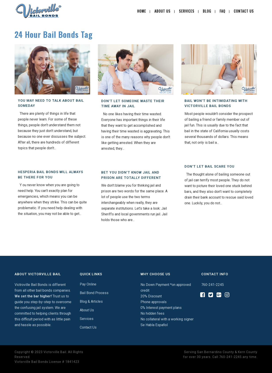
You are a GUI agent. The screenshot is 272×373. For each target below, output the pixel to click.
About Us (87, 310)
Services (86, 319)
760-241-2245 (212, 285)
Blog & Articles (91, 301)
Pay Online (88, 284)
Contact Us (88, 327)
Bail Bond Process (94, 293)
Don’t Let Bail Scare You (209, 166)
